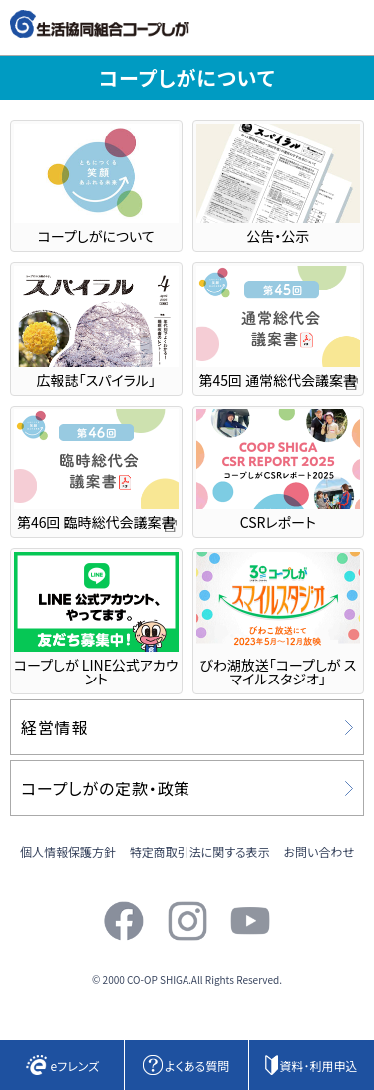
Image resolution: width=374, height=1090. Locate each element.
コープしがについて (96, 185)
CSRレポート (278, 470)
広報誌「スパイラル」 (96, 327)
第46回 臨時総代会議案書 (96, 470)
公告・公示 (278, 185)
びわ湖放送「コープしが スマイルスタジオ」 (278, 620)
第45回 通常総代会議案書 (278, 327)
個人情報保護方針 (68, 851)
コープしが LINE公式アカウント (96, 620)
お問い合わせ (319, 851)
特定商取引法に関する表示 (200, 851)
